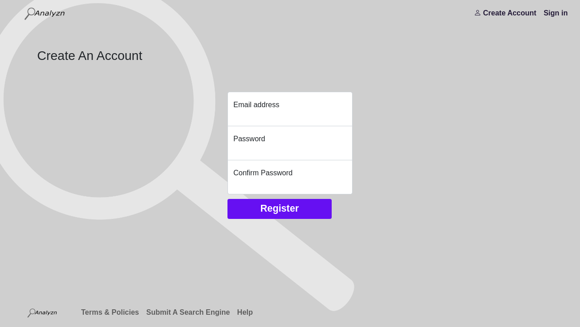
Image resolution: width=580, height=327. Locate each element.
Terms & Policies (110, 312)
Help (245, 312)
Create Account (505, 13)
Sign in (556, 13)
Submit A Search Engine (188, 312)
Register (279, 208)
